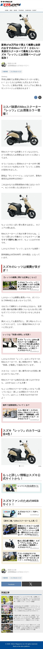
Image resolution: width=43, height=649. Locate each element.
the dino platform (24, 646)
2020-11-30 (12, 63)
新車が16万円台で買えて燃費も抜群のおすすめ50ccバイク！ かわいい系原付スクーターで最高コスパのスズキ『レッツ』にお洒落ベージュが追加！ (21, 51)
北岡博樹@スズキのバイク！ (19, 66)
